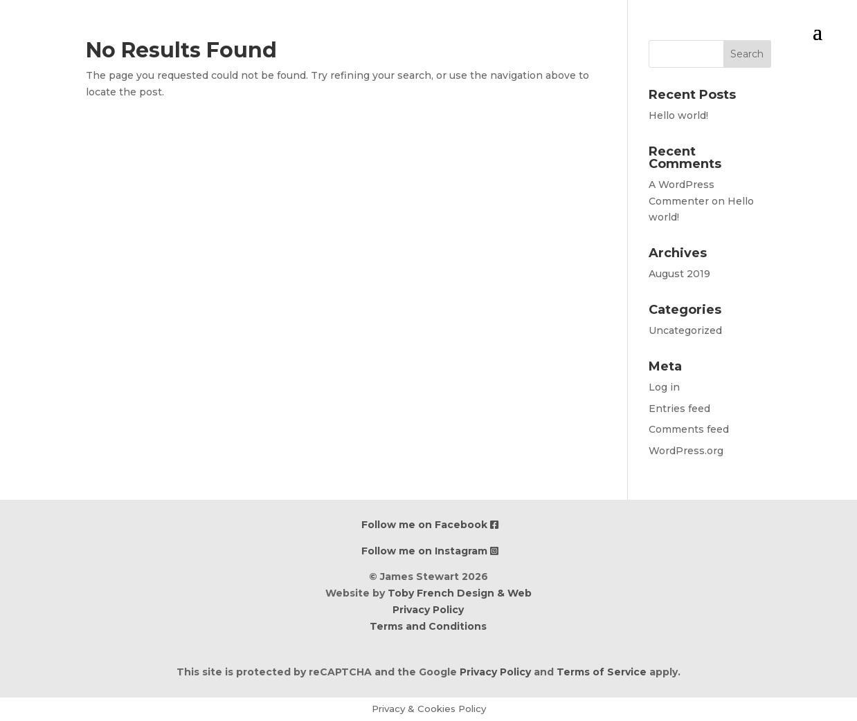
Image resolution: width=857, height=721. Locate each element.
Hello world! (678, 115)
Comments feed (689, 429)
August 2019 (679, 274)
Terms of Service (602, 672)
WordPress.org (686, 450)
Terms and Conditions (428, 626)
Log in (664, 387)
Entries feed (679, 408)
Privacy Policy (428, 609)
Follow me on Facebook (429, 524)
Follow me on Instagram (429, 551)
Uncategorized (685, 330)
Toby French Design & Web (460, 593)
